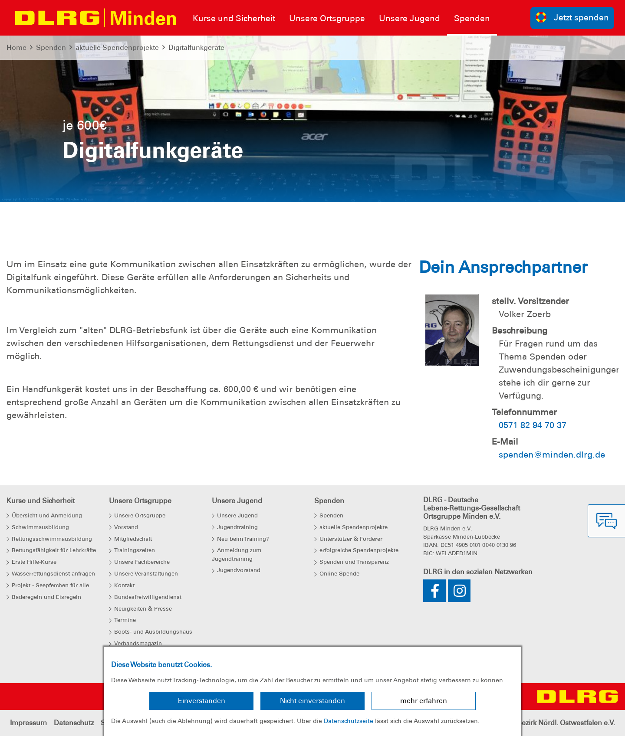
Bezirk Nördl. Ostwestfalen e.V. (566, 723)
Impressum (28, 723)
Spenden (51, 47)
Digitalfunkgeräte (196, 47)
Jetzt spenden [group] (572, 17)
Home (16, 47)
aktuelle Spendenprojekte (117, 47)
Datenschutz (74, 723)
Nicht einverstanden (312, 701)
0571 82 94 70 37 (532, 425)
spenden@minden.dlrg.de (552, 454)
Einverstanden (201, 701)
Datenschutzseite (348, 721)
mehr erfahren (423, 701)
